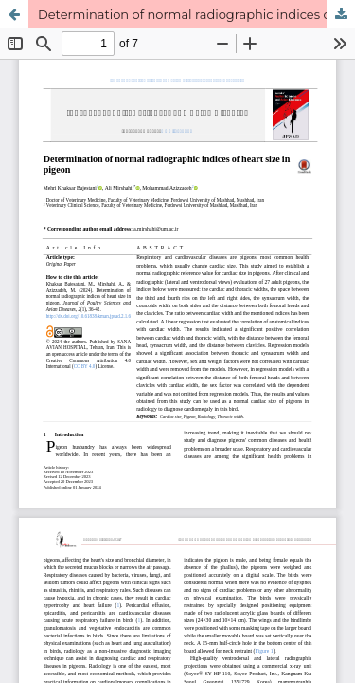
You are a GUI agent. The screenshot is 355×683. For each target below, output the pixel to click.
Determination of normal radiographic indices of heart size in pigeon (196, 14)
